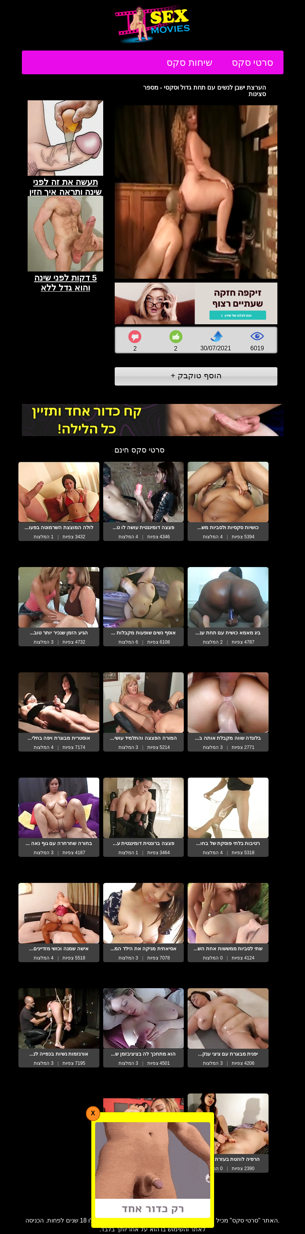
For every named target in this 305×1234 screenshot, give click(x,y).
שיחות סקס (190, 62)
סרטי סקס (253, 62)
